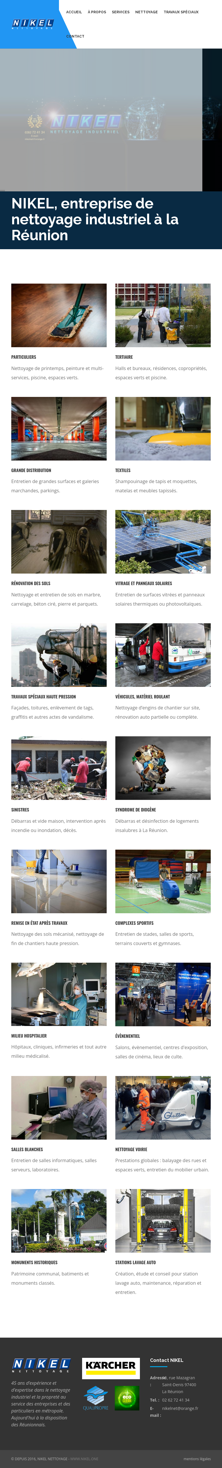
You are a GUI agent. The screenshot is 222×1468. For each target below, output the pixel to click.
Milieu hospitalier (29, 1035)
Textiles (122, 470)
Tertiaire (124, 357)
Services (121, 12)
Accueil (74, 12)
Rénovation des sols (30, 583)
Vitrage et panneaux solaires (143, 583)
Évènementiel (127, 1036)
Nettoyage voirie (131, 1149)
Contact (75, 36)
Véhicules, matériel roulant (142, 696)
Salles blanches (27, 1149)
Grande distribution (31, 470)
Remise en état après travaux (39, 923)
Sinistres (20, 809)
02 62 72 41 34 (176, 1400)
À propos (97, 12)
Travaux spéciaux (181, 12)
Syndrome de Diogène (135, 809)
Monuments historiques (34, 1262)
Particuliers (23, 357)
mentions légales (197, 1458)
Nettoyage (146, 12)
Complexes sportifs (134, 923)
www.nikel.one (84, 1458)
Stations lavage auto (135, 1262)
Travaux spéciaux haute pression (43, 696)
